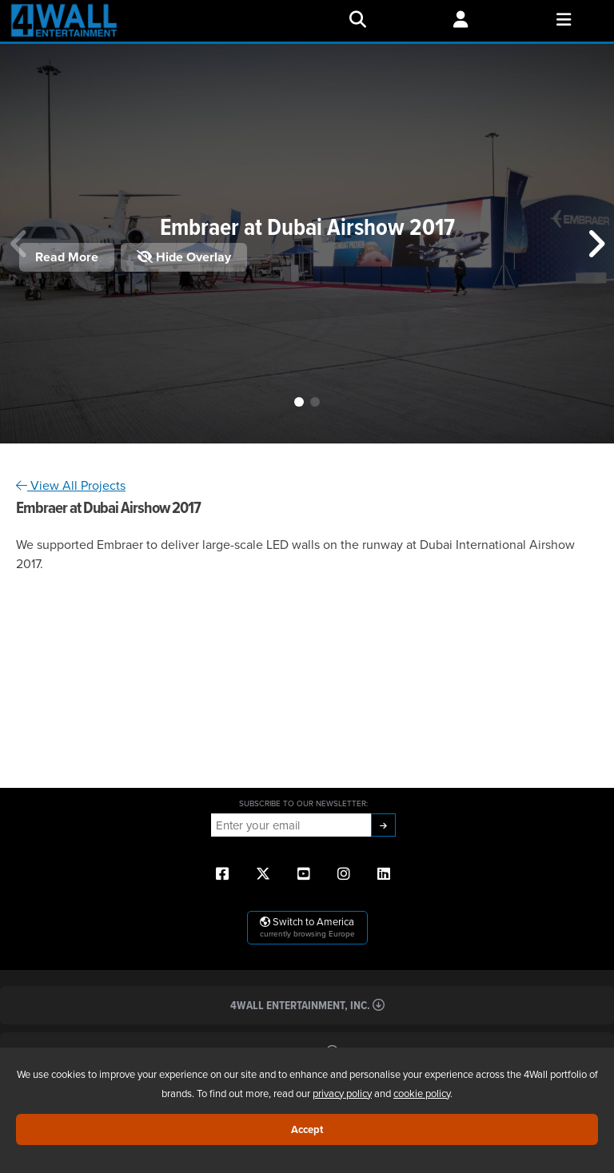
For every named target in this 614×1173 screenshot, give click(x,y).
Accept (307, 1129)
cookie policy (421, 1093)
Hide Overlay (184, 257)
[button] (299, 402)
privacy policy (342, 1093)
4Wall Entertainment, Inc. (307, 1004)
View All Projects (71, 485)
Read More (66, 257)
